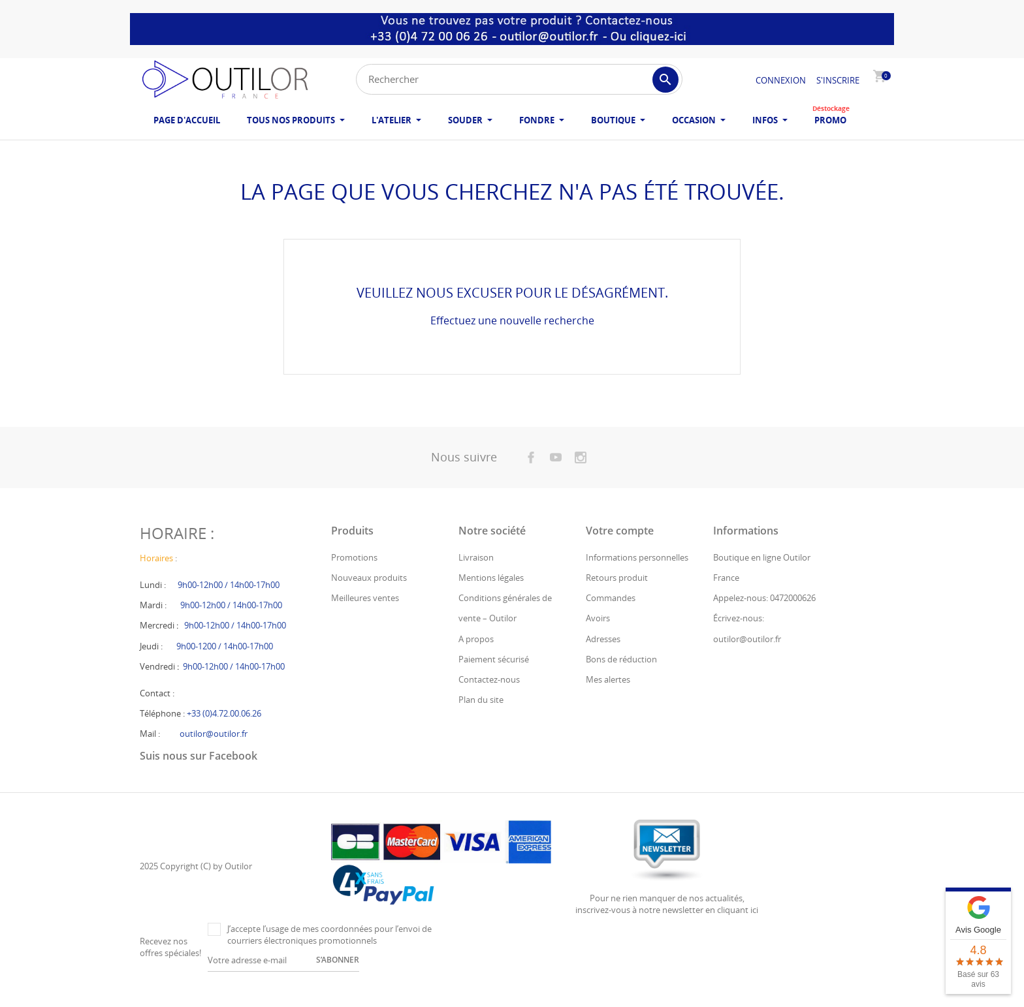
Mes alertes (608, 698)
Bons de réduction (621, 677)
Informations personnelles (637, 575)
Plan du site (481, 718)
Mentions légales (491, 596)
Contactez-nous (489, 698)
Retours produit (617, 596)
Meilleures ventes (365, 617)
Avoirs (598, 637)
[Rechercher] (519, 79)
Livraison (476, 575)
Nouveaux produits (369, 596)
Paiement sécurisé (493, 677)
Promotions (354, 575)
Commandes (610, 617)
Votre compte (620, 549)
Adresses (603, 657)
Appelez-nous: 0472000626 (764, 617)
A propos (476, 657)
